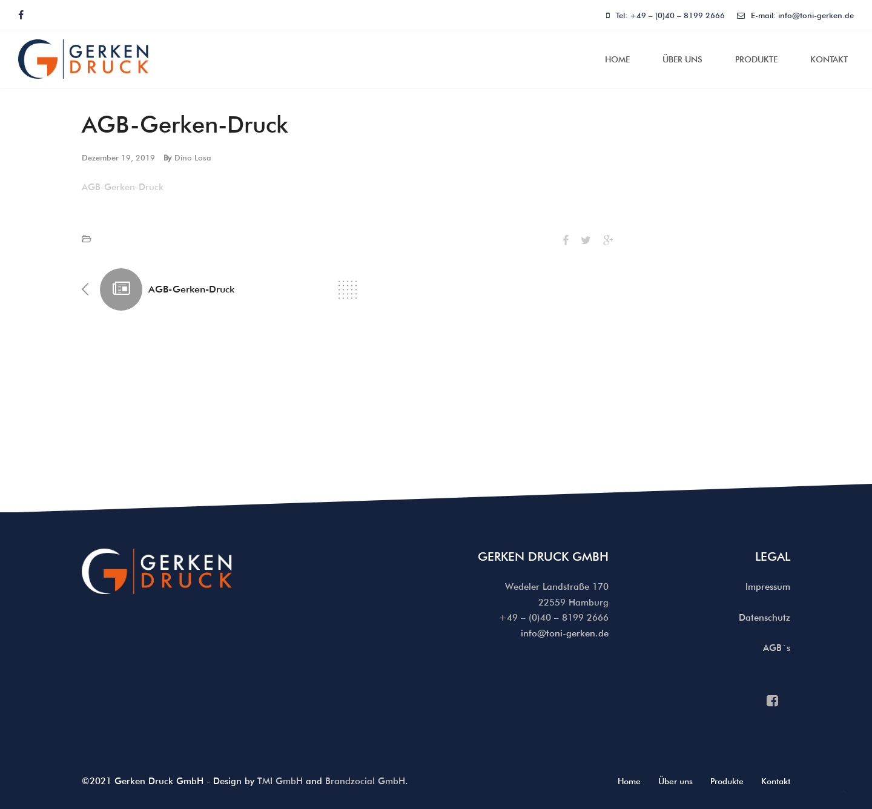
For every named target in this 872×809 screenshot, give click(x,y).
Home (617, 59)
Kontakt (829, 59)
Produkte (756, 59)
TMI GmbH (280, 781)
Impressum (767, 586)
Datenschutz (764, 617)
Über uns (682, 59)
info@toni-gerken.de (565, 633)
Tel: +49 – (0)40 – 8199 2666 (665, 15)
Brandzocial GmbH (365, 781)
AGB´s (776, 647)
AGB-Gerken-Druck (123, 187)
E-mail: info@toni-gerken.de (795, 15)
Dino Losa (192, 157)
